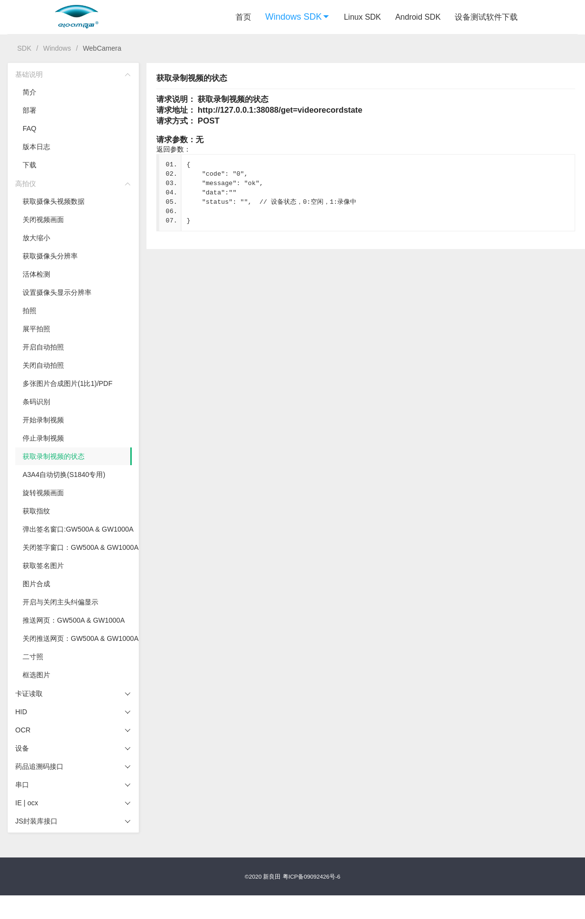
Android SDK (418, 17)
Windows (57, 48)
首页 (243, 17)
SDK (24, 48)
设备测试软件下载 (486, 17)
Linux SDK (362, 17)
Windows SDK (297, 17)
